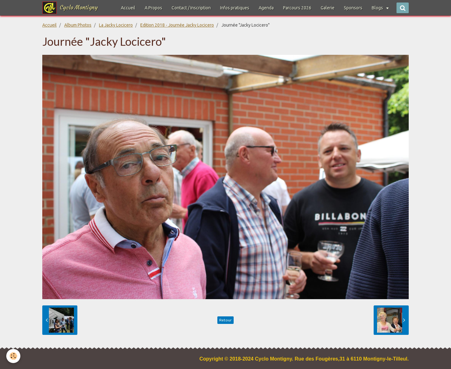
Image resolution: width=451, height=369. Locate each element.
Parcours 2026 (297, 7)
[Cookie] (13, 356)
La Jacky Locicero (116, 25)
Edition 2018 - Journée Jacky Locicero (177, 25)
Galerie (327, 7)
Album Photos (77, 25)
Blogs (378, 7)
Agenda (266, 7)
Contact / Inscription (191, 7)
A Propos (153, 7)
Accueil (128, 7)
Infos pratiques (234, 7)
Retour (225, 320)
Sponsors (353, 7)
